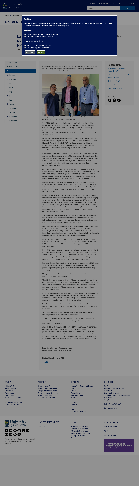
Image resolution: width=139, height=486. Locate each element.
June (10, 96)
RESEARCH (42, 382)
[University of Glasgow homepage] (12, 5)
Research (104, 3)
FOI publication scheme (79, 431)
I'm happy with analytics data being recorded (42, 34)
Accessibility (75, 393)
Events (73, 400)
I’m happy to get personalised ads (38, 45)
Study (92, 3)
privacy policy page (62, 26)
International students (13, 398)
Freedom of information (79, 429)
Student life (9, 400)
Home (7, 15)
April (11, 87)
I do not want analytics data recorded (39, 37)
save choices (30, 52)
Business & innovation (112, 393)
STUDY (8, 382)
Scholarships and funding (14, 402)
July (10, 100)
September (13, 108)
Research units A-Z (44, 386)
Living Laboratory (114, 85)
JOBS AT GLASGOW (112, 404)
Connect (131, 3)
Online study (9, 393)
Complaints (108, 400)
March (11, 83)
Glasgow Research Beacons (47, 391)
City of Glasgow (76, 388)
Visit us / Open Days (12, 404)
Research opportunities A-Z (48, 388)
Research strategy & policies (48, 393)
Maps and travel (77, 395)
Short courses (9, 395)
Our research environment (47, 398)
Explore (118, 3)
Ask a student (109, 398)
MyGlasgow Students (111, 426)
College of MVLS (114, 81)
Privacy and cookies (78, 436)
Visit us (73, 391)
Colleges (74, 404)
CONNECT (108, 382)
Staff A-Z (107, 386)
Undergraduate (10, 388)
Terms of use (75, 438)
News (73, 398)
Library (73, 409)
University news (18, 15)
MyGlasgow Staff (110, 435)
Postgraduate (9, 391)
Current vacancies (110, 408)
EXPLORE (75, 382)
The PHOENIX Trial (115, 89)
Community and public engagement (117, 395)
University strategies (78, 411)
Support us (108, 391)
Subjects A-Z (9, 386)
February (12, 79)
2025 (8, 71)
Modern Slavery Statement (80, 433)
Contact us (41, 426)
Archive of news (12, 67)
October (12, 112)
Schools (73, 402)
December (13, 121)
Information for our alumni (114, 388)
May (10, 92)
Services (74, 407)
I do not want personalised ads (37, 48)
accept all (41, 52)
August (11, 104)
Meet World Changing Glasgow (82, 386)
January (12, 75)
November (13, 117)
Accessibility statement (79, 426)
